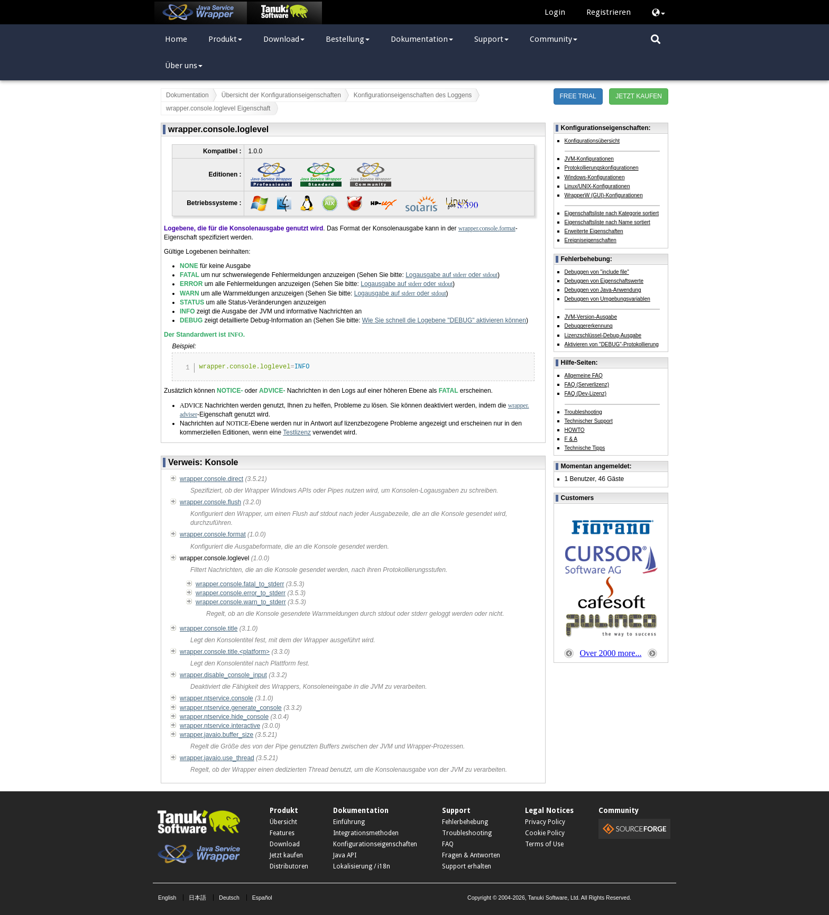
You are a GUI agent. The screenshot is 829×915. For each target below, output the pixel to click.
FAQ (448, 844)
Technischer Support (589, 421)
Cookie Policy (545, 833)
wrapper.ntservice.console (216, 698)
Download (284, 39)
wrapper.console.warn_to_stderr (241, 602)
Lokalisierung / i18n (361, 866)
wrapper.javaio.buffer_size (216, 734)
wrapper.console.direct (211, 479)
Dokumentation (422, 39)
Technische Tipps (585, 448)
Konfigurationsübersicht (592, 141)
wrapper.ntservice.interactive (220, 725)
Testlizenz (297, 432)
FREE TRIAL (578, 96)
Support (491, 39)
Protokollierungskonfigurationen (602, 168)
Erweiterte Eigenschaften (594, 231)
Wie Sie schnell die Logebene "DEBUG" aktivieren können (444, 320)
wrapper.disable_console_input (223, 675)
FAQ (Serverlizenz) (587, 384)
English (167, 897)
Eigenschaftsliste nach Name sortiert (607, 222)
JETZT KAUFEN (638, 96)
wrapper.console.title (208, 628)
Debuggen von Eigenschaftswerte (604, 281)
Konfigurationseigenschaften (375, 844)
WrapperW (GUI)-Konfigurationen (604, 195)
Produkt (225, 39)
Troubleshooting (583, 412)
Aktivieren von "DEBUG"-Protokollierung (612, 344)
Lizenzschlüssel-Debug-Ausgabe (603, 335)
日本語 (197, 897)
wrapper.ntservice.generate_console (231, 707)
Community (553, 39)
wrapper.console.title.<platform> (225, 651)
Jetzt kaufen (286, 855)
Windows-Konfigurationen (595, 177)
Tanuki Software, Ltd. (553, 897)
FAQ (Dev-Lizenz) (585, 393)
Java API (344, 855)
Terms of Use (544, 844)
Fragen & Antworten (471, 855)
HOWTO (575, 430)
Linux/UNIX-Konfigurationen (597, 186)
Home (176, 39)
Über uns (183, 65)
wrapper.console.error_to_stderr (240, 593)
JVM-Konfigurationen (589, 159)
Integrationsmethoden (366, 833)
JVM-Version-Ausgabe (591, 317)
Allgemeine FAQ (584, 375)
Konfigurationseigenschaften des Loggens (413, 95)
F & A (571, 439)
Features (282, 833)
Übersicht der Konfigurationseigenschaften (281, 95)
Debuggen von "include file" (597, 272)
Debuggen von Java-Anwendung (603, 290)
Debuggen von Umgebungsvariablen (607, 299)
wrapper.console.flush (210, 502)
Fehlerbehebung (465, 822)
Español (262, 897)
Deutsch (229, 897)
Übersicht (283, 822)
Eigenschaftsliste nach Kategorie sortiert (612, 213)
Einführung (349, 822)
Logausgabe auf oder (452, 275)
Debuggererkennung (589, 326)
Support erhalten (466, 866)
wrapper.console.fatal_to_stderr (240, 584)
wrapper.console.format (486, 228)
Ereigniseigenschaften (590, 240)
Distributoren (289, 866)
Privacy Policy (545, 822)
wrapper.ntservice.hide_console (224, 716)
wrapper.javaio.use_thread (217, 758)
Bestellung (348, 39)
